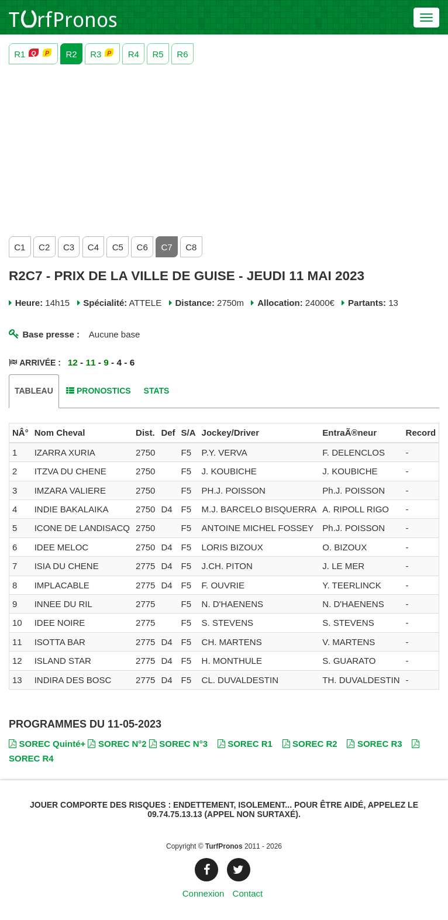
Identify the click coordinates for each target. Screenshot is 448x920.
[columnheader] (20, 432)
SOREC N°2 (117, 744)
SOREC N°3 (178, 744)
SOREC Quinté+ (47, 744)
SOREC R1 (245, 744)
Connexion (203, 893)
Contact (248, 893)
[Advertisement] (224, 147)
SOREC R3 (374, 744)
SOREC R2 (309, 744)
